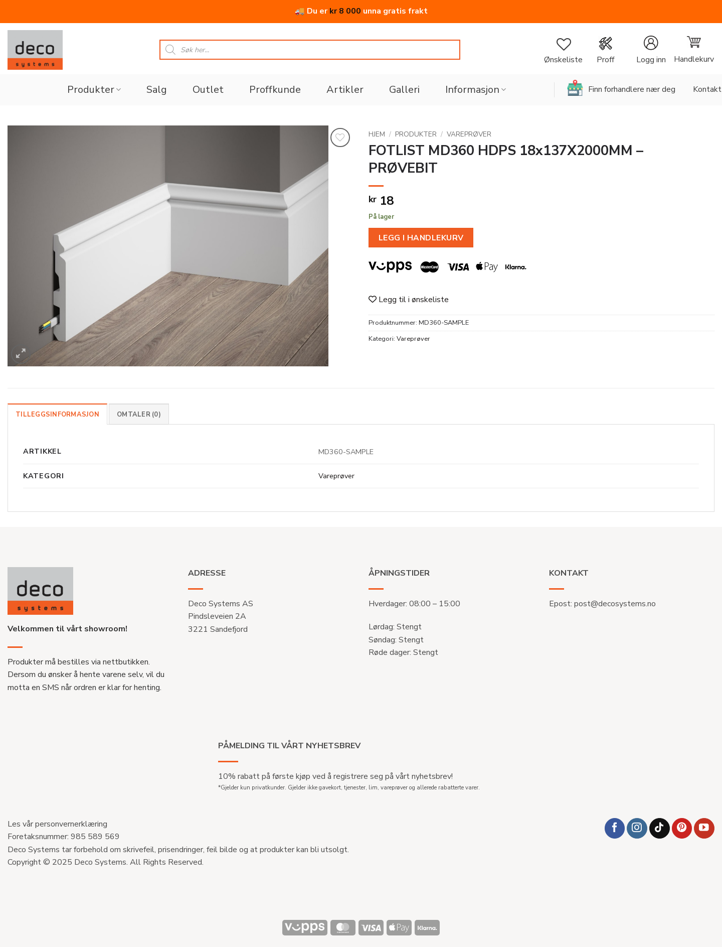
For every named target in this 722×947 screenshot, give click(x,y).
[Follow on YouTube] (704, 828)
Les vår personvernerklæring (57, 824)
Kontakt (707, 89)
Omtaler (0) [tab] (139, 414)
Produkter (94, 89)
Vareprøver (469, 134)
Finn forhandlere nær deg (621, 88)
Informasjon (475, 89)
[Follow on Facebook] (615, 828)
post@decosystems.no (615, 603)
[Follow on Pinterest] (682, 828)
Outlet (208, 89)
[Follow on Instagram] (637, 828)
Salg (156, 89)
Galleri (404, 89)
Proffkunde (275, 89)
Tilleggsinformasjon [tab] (57, 414)
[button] (651, 50)
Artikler (345, 89)
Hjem (377, 134)
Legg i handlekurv (421, 237)
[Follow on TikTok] (659, 828)
